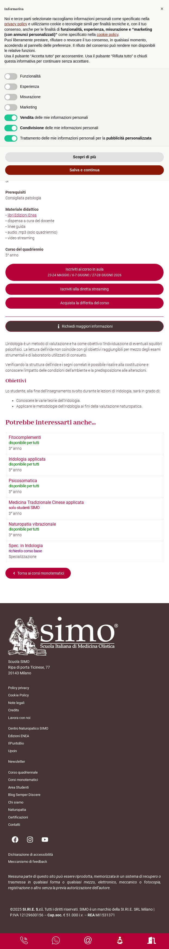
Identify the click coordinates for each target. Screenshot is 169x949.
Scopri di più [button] (84, 157)
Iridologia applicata (27, 459)
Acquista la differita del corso (84, 303)
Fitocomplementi (25, 437)
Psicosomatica (23, 480)
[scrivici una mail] (88, 940)
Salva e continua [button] (84, 170)
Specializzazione (22, 556)
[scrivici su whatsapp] (56, 940)
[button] (162, 8)
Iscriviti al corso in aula (85, 272)
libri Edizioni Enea (22, 215)
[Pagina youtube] (45, 839)
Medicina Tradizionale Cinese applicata (46, 502)
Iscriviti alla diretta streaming (84, 289)
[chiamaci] (24, 940)
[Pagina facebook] (15, 839)
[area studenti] (120, 940)
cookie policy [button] (107, 34)
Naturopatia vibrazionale (32, 524)
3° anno (15, 448)
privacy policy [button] (15, 24)
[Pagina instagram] (30, 839)
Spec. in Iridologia (26, 545)
